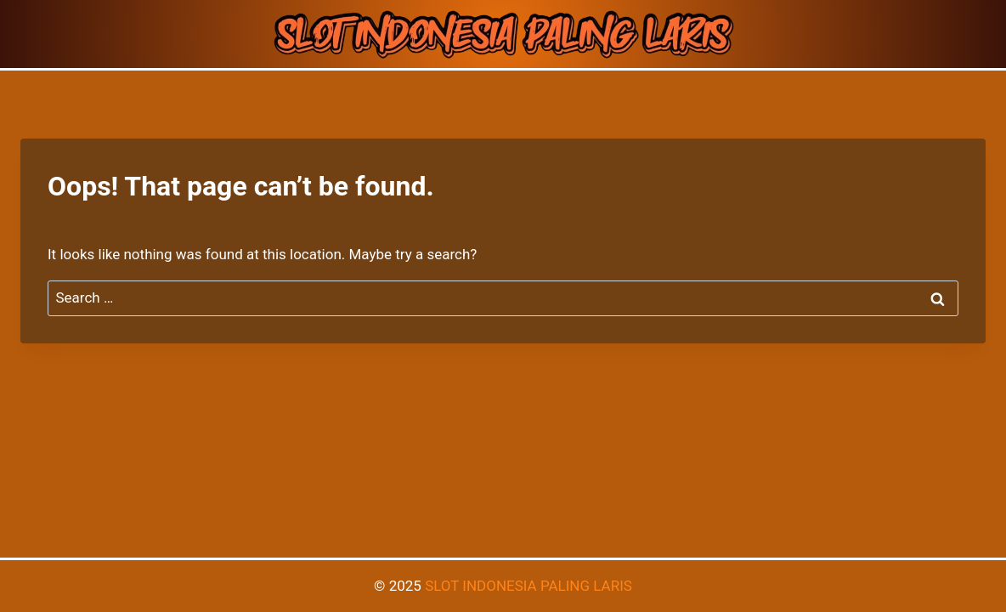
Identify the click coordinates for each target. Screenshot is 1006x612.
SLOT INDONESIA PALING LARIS (528, 585)
